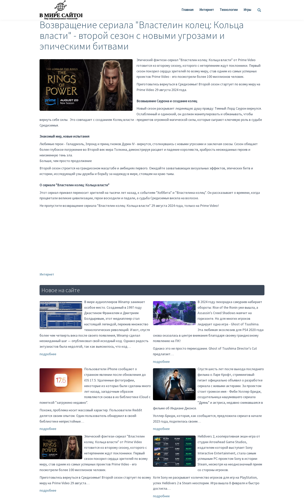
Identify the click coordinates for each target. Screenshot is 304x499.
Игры (247, 9)
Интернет (206, 9)
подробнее (48, 354)
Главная (187, 9)
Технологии (229, 9)
